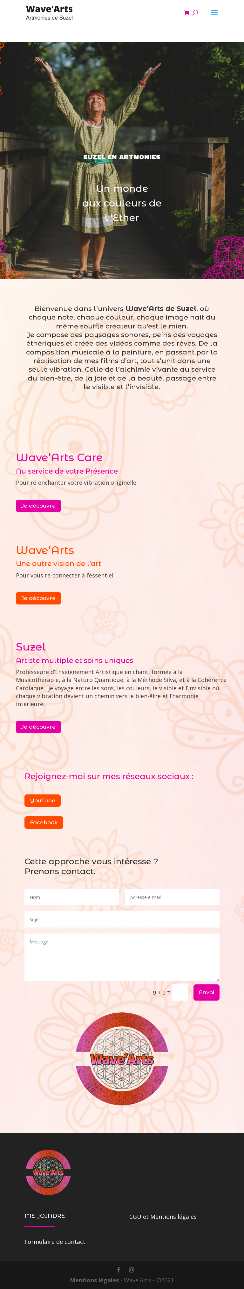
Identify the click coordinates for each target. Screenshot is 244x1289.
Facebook (44, 822)
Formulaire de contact (54, 1241)
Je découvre (38, 506)
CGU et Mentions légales (163, 1216)
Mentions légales (95, 1280)
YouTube (42, 800)
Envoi (206, 992)
